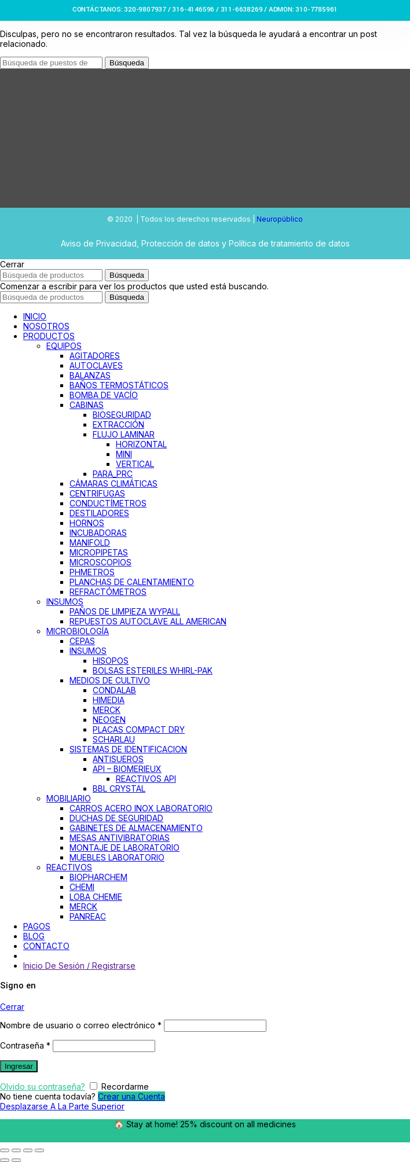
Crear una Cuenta (131, 1096)
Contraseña (25, 1045)
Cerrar (12, 1007)
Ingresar (19, 1066)
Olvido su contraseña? (42, 1086)
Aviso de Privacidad (99, 243)
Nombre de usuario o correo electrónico (81, 1025)
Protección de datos (180, 243)
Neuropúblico (280, 219)
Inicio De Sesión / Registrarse (79, 965)
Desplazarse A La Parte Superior (62, 1106)
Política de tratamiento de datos (289, 243)
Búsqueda (126, 62)
